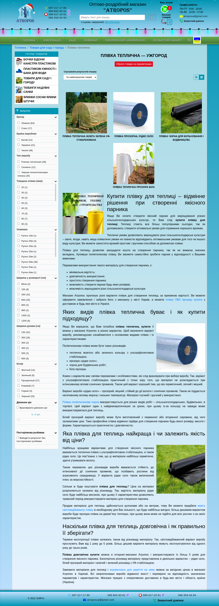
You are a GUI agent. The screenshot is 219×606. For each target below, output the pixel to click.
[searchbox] (112, 17)
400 (23, 342)
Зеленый (25, 375)
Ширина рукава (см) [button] (28, 326)
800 (23, 305)
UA (197, 40)
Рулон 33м (26, 256)
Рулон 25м (26, 246)
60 (22, 208)
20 (22, 187)
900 (23, 310)
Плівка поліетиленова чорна (81, 402)
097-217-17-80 (58, 8)
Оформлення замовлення (125, 40)
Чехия (25, 150)
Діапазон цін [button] (24, 402)
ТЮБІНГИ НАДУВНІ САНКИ (32, 89)
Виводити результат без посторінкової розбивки (31, 439)
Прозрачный (28, 380)
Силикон (26, 167)
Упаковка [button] (22, 229)
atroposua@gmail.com (196, 16)
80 (22, 218)
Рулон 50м (27, 261)
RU (189, 40)
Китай (25, 139)
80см (23, 284)
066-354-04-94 (58, 17)
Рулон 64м (26, 272)
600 (23, 299)
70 (22, 213)
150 (23, 289)
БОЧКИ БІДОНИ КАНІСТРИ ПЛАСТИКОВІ (36, 61)
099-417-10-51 (58, 14)
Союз (24, 128)
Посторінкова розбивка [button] (30, 432)
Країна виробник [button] (26, 133)
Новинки (90, 40)
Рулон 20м (26, 241)
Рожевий (25, 385)
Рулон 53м (26, 267)
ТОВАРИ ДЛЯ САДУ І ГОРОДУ (33, 80)
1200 (23, 320)
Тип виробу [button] (23, 155)
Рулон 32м (26, 251)
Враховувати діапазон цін (32, 407)
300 (23, 294)
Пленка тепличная (31, 161)
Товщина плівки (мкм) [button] (30, 181)
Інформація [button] (52, 40)
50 (22, 203)
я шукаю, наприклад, (100, 22)
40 (22, 197)
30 (22, 192)
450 (23, 348)
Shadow (26, 123)
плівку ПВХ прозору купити (184, 299)
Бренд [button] (20, 116)
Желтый (26, 370)
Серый (24, 390)
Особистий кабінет (167, 40)
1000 (23, 315)
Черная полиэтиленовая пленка (32, 174)
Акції (72, 40)
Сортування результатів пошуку (80, 72)
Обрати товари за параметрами (133, 64)
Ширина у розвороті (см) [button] (31, 277)
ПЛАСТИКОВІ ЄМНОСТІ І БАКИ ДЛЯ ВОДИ (36, 70)
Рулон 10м (26, 235)
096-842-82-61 (58, 11)
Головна (28, 40)
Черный (26, 396)
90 (22, 224)
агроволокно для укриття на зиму (132, 569)
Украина (26, 145)
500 (23, 353)
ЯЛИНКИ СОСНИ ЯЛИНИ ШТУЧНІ (36, 99)
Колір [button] (20, 363)
